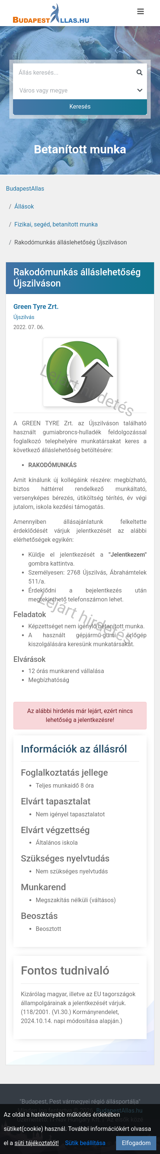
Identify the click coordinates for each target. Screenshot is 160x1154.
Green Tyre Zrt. (36, 306)
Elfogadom (136, 1143)
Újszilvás (23, 317)
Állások (24, 206)
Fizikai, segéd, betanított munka (56, 224)
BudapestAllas (25, 188)
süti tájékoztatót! (37, 1143)
